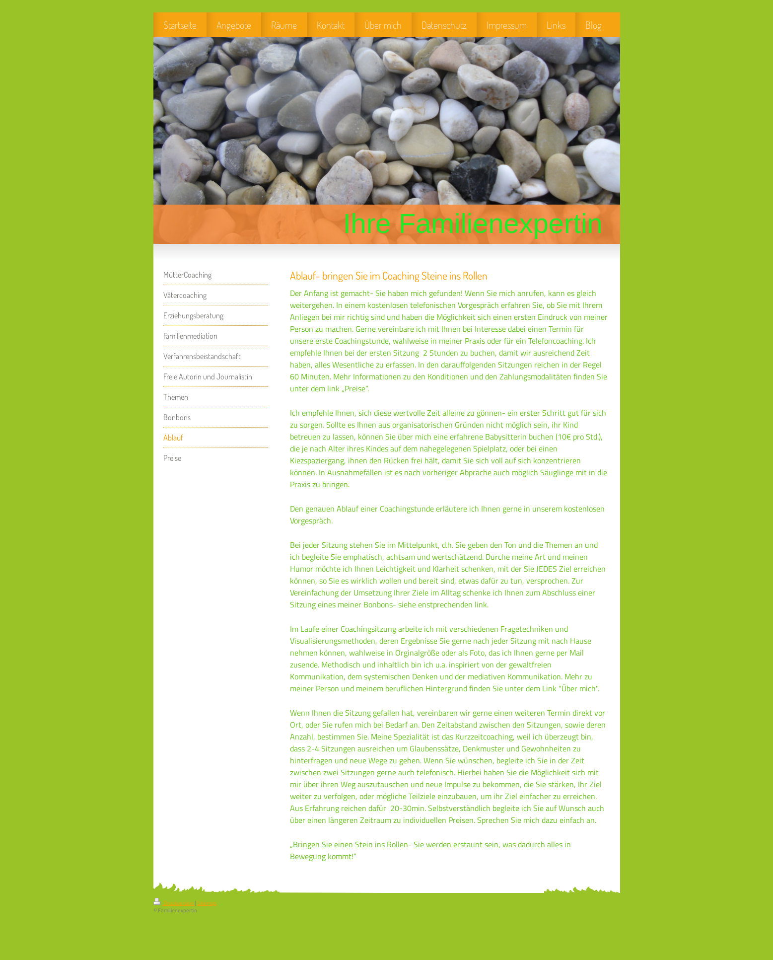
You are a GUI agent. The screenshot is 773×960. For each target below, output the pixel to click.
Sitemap (206, 903)
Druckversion (174, 903)
